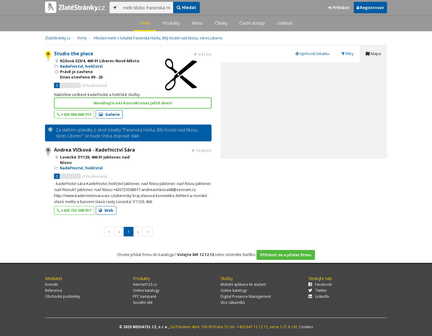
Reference (53, 290)
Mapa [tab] (373, 53)
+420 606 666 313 (74, 114)
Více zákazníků (232, 302)
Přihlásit (339, 7)
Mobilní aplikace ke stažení (243, 284)
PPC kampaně (144, 296)
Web (106, 210)
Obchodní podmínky (62, 296)
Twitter (317, 290)
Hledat (186, 7)
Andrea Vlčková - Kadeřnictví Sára (94, 149)
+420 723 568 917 (74, 210)
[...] (146, 7)
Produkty (171, 23)
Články (221, 23)
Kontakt (51, 284)
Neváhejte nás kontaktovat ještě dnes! (133, 103)
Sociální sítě (143, 302)
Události (285, 23)
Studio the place (73, 53)
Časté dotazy (252, 23)
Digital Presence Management (245, 296)
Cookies (306, 326)
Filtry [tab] (347, 53)
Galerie (109, 114)
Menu (197, 23)
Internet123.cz (145, 284)
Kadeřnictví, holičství (81, 66)
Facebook (320, 284)
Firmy (145, 23)
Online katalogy (146, 290)
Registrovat (370, 7)
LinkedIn (318, 296)
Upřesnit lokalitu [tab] (312, 53)
